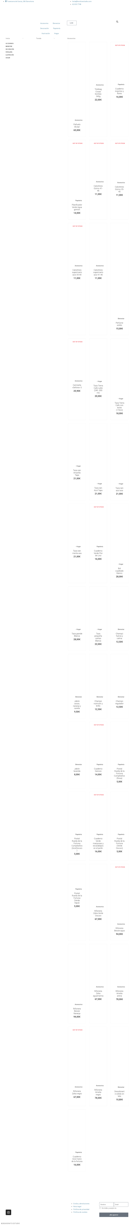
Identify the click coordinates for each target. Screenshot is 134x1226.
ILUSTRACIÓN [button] (10, 55)
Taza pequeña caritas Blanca (98, 637)
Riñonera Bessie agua (119, 929)
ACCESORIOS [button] (9, 43)
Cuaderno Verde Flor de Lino (98, 553)
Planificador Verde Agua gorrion (77, 207)
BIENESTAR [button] (9, 46)
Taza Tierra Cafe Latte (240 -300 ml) (98, 389)
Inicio (8, 38)
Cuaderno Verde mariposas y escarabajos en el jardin (98, 843)
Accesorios (44, 23)
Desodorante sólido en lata (119, 1093)
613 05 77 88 (41, 1207)
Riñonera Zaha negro (77, 1092)
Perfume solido (119, 324)
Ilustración (46, 33)
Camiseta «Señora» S (77, 386)
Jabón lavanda (77, 770)
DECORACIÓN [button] (10, 49)
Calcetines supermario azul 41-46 (98, 272)
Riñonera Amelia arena (119, 993)
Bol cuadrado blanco (119, 570)
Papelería (56, 28)
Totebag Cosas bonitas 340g (98, 92)
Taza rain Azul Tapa (98, 489)
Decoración (44, 28)
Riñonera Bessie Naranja (77, 1011)
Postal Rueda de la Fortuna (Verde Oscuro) (119, 843)
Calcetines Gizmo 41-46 (98, 188)
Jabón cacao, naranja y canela (77, 704)
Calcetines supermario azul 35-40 (77, 272)
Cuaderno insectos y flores (119, 91)
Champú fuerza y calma (119, 635)
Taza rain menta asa (76, 552)
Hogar (56, 33)
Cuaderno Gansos (98, 770)
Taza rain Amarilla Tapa (77, 472)
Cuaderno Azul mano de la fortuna (76, 1158)
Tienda (38, 38)
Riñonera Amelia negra (98, 1092)
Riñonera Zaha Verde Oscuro (98, 913)
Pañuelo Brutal (76, 125)
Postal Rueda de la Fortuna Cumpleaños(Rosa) (119, 773)
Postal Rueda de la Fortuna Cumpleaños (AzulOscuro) (76, 844)
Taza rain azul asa (119, 489)
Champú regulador (119, 702)
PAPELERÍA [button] (9, 52)
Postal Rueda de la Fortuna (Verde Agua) (77, 898)
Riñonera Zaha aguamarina (98, 993)
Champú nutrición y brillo (98, 703)
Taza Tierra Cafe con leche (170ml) (119, 406)
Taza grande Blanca (77, 634)
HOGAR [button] (8, 58)
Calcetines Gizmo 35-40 (119, 189)
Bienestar (56, 23)
